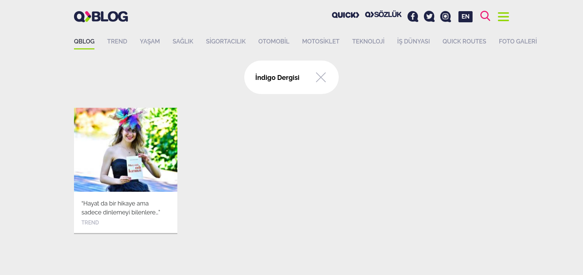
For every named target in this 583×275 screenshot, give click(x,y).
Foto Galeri (518, 41)
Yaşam (150, 41)
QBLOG (84, 41)
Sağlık (183, 41)
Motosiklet (320, 41)
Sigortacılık (226, 41)
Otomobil (274, 41)
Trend (117, 41)
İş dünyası (413, 41)
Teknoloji (368, 41)
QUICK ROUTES (464, 41)
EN (465, 16)
